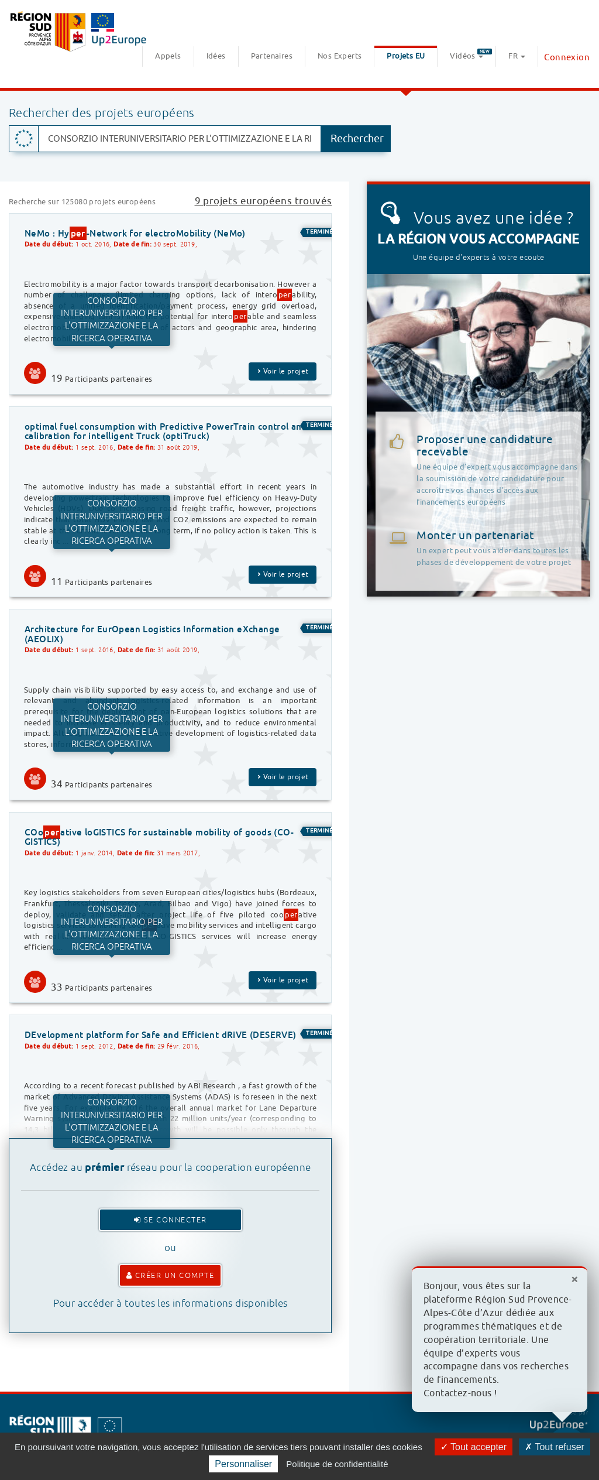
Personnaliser (243, 1464)
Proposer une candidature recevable (498, 470)
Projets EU (406, 56)
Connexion (567, 57)
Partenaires (271, 56)
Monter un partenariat (475, 536)
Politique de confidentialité (337, 1464)
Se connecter (170, 1219)
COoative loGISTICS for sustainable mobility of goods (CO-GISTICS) (159, 836)
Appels (168, 56)
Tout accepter (473, 1447)
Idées (216, 56)
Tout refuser (554, 1447)
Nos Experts (340, 56)
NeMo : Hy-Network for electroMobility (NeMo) (135, 233)
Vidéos (471, 55)
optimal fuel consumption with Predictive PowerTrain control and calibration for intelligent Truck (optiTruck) (166, 431)
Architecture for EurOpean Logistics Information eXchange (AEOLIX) (152, 634)
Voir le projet (282, 371)
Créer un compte (170, 1275)
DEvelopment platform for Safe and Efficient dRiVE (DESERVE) (161, 1034)
